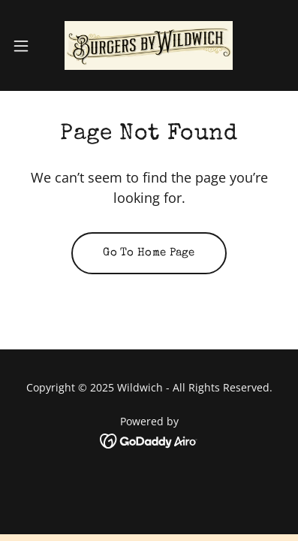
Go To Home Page (149, 252)
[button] (27, 46)
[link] (149, 45)
